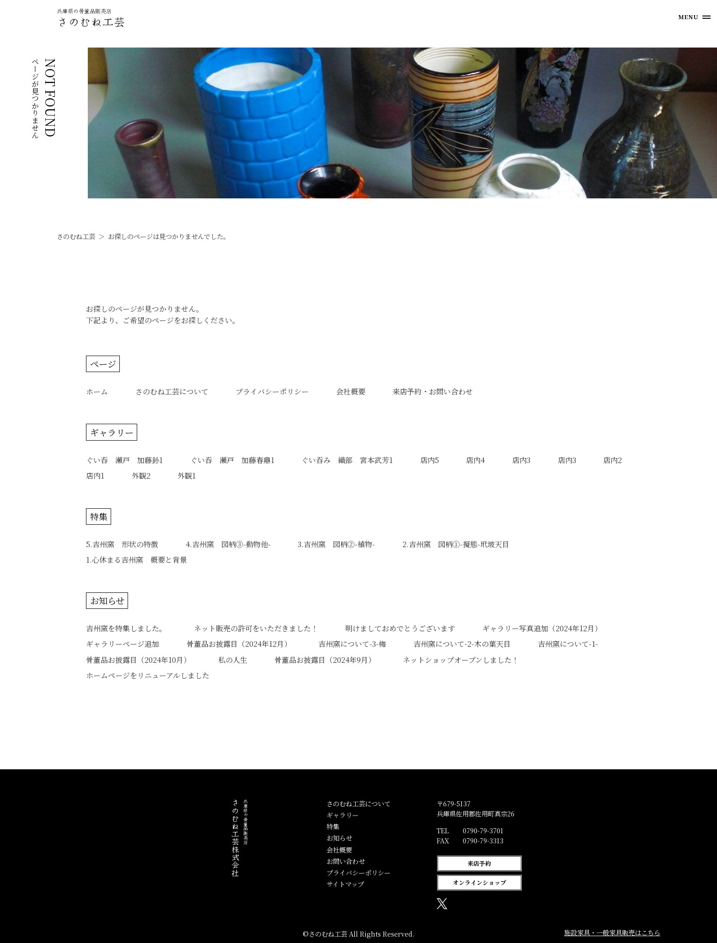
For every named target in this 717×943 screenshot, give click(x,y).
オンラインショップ (422, 882)
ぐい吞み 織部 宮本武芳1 (347, 460)
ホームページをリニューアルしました (147, 675)
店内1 (95, 475)
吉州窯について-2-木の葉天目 (462, 644)
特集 (98, 516)
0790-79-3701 (427, 830)
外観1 (186, 475)
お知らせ (107, 600)
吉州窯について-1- (568, 644)
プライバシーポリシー (272, 391)
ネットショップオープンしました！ (461, 660)
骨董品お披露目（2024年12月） (239, 644)
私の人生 (232, 660)
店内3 (521, 460)
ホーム (97, 391)
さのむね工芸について (172, 391)
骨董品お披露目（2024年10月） (138, 660)
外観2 (141, 475)
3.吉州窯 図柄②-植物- (336, 544)
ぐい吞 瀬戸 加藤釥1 (124, 460)
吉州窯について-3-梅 (352, 644)
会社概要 (350, 391)
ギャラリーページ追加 (122, 644)
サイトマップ (289, 884)
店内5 (429, 460)
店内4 (475, 460)
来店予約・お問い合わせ (432, 391)
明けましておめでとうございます (400, 628)
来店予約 (423, 863)
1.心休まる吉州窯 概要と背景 (136, 559)
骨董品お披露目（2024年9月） (324, 660)
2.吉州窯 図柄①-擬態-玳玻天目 (459, 544)
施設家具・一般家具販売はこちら (612, 932)
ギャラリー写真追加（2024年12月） (542, 628)
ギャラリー (112, 432)
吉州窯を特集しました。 (126, 628)
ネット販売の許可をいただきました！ (256, 628)
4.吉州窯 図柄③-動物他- (228, 544)
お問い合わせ (289, 861)
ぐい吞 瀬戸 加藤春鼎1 (232, 460)
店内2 (612, 460)
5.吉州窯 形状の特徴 (122, 544)
